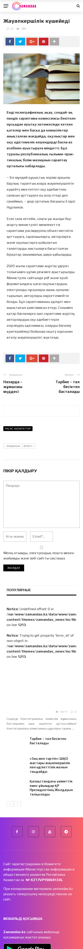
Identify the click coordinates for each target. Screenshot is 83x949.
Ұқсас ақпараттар (18, 428)
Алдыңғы (12, 446)
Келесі (28, 446)
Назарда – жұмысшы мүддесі (12, 387)
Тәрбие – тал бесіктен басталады (68, 387)
